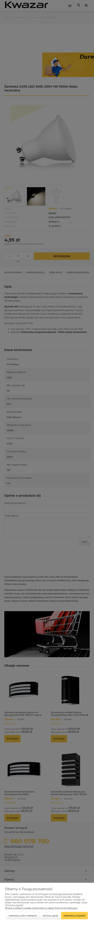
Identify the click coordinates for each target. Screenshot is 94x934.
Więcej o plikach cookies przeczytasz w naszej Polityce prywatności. (41, 908)
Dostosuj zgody (50, 915)
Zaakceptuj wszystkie (74, 915)
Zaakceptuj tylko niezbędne (23, 915)
